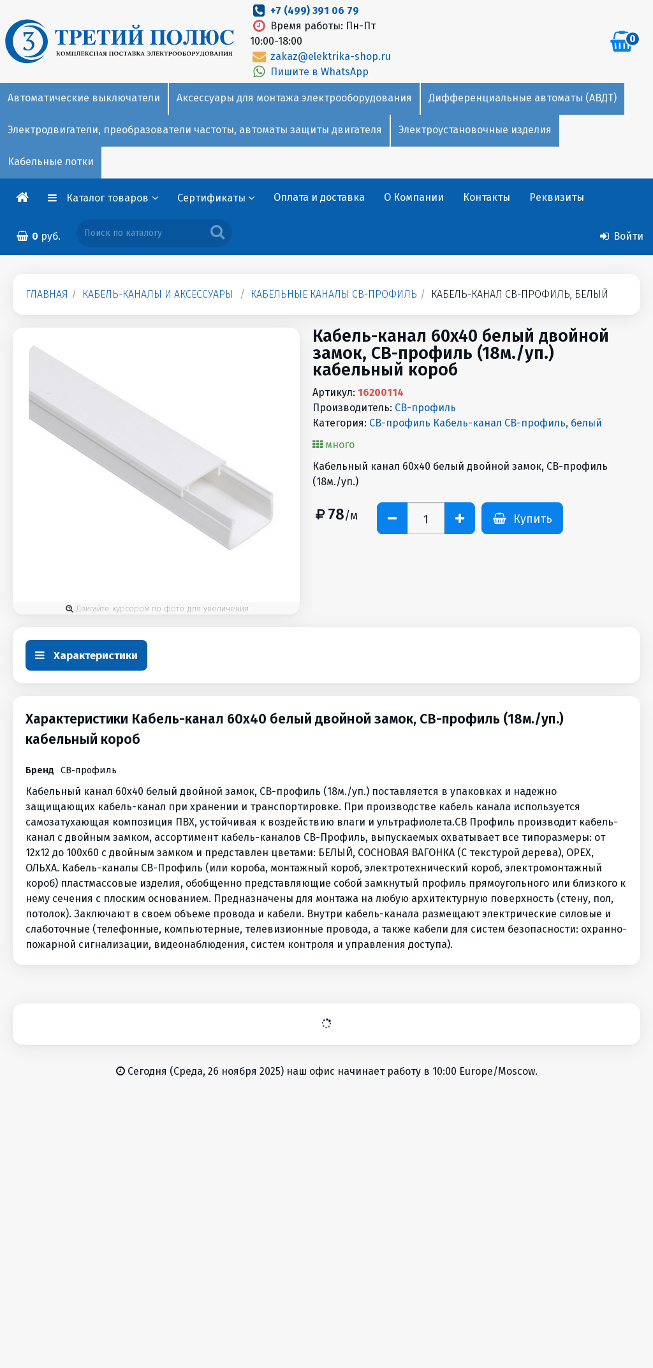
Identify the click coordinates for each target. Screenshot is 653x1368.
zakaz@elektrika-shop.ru (320, 56)
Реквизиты (556, 197)
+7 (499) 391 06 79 (314, 10)
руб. (38, 236)
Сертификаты (215, 198)
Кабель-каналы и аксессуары (157, 294)
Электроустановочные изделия (475, 130)
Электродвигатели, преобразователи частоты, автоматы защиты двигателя (195, 130)
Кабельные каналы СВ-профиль (334, 294)
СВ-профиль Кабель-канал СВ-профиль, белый (485, 423)
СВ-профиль (425, 408)
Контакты (486, 197)
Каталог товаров (112, 198)
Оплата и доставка (319, 197)
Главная (47, 294)
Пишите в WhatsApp (309, 72)
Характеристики (86, 655)
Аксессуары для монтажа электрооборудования (294, 98)
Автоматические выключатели (84, 98)
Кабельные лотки (51, 162)
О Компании (414, 197)
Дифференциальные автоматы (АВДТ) (523, 98)
